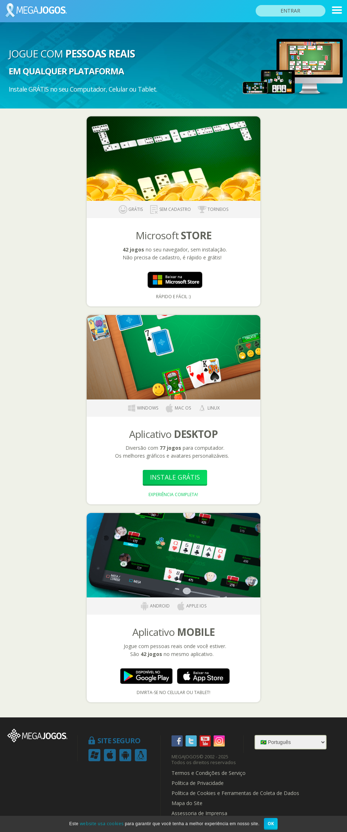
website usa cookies (102, 824)
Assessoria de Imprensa (199, 813)
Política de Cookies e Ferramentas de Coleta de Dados (235, 793)
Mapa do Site (187, 803)
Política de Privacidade (198, 783)
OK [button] (271, 824)
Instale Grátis (175, 477)
